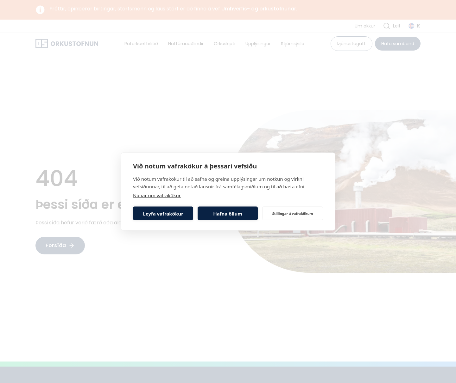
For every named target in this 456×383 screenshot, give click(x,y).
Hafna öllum (227, 213)
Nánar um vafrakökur (157, 195)
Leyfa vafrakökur (163, 213)
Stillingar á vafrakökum (292, 213)
